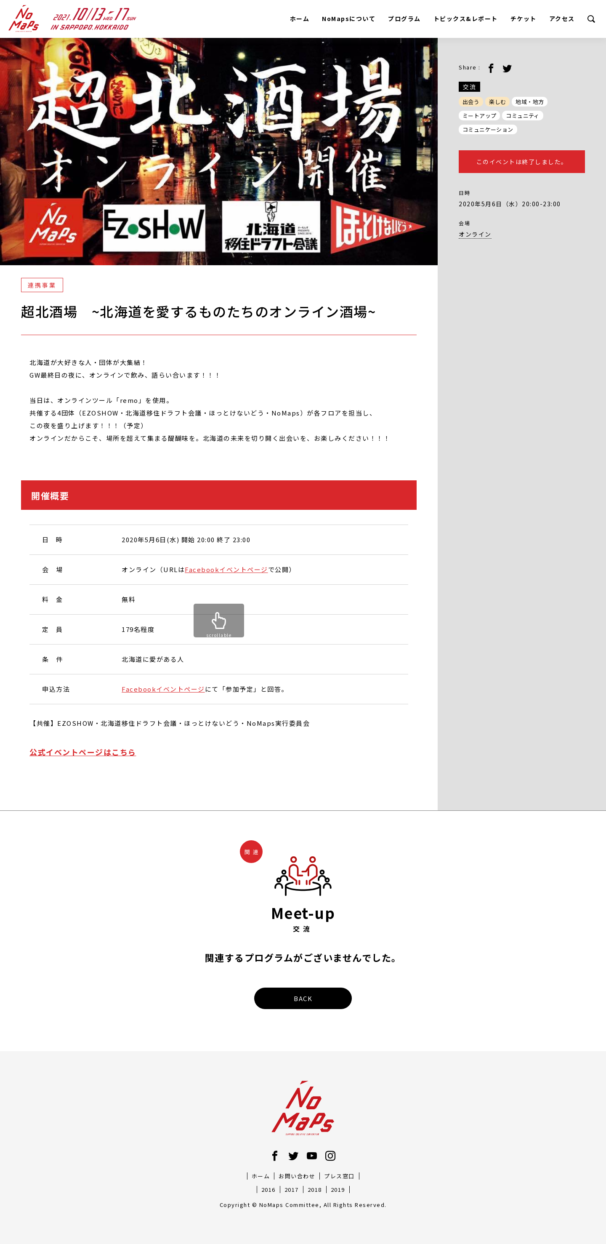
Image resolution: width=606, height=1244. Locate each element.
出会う (470, 102)
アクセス (562, 18)
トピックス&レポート (465, 18)
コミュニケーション (487, 129)
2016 (268, 1189)
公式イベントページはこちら (82, 751)
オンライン (475, 234)
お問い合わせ (297, 1176)
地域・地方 (530, 102)
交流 (469, 87)
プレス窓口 (339, 1176)
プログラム (404, 18)
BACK (303, 998)
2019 (338, 1189)
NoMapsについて (348, 18)
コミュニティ (522, 116)
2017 (291, 1189)
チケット (523, 18)
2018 (315, 1189)
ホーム (300, 18)
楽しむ (497, 102)
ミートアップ (479, 116)
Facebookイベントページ (226, 569)
